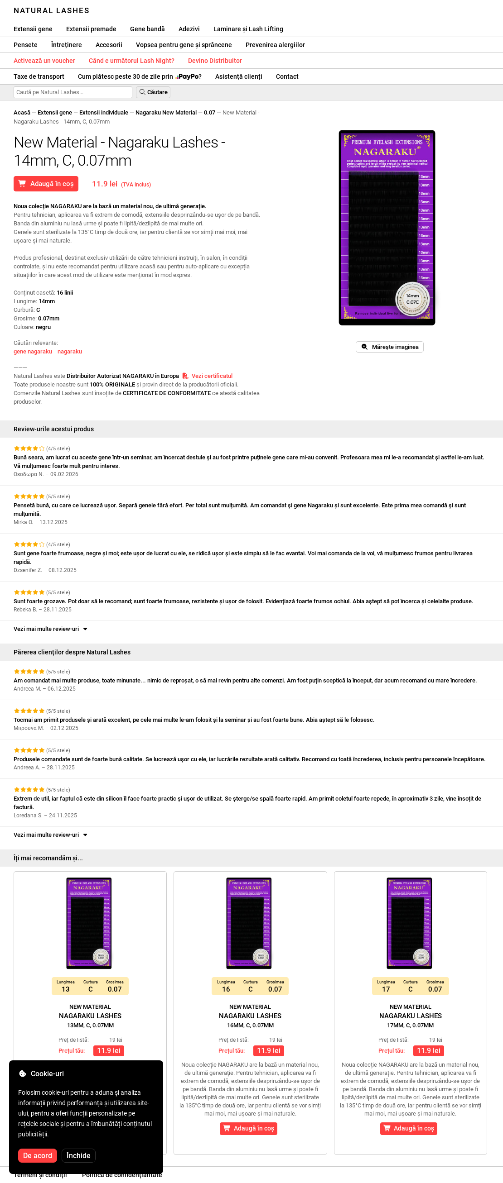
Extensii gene (33, 29)
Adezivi (189, 29)
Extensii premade (91, 29)
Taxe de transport (39, 76)
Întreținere (66, 44)
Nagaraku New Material (166, 112)
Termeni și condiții (40, 1174)
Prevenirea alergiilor (275, 44)
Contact (287, 76)
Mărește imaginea (390, 346)
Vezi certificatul (207, 375)
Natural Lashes (52, 10)
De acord (37, 1155)
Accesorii (109, 44)
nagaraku (70, 351)
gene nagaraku (33, 351)
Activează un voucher (44, 60)
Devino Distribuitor (215, 60)
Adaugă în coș (46, 184)
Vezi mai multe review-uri (51, 628)
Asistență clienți (238, 76)
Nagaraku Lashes (90, 1016)
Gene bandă (147, 29)
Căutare (153, 92)
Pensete (26, 44)
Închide (79, 1155)
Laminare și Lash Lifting (248, 29)
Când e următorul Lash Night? (131, 60)
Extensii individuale (103, 112)
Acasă (22, 112)
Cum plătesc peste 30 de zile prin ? (140, 76)
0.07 (209, 112)
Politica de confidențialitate (122, 1174)
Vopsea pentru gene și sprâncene (184, 44)
